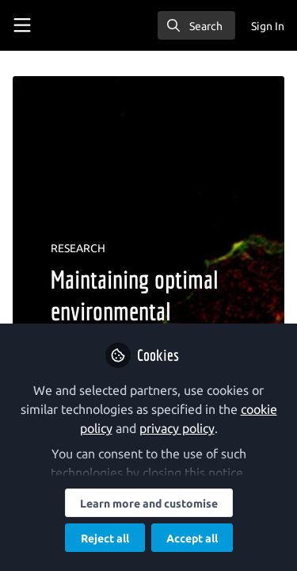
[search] (196, 25)
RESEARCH (78, 248)
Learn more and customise (149, 503)
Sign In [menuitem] (267, 26)
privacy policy (177, 428)
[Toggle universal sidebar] (22, 25)
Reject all (105, 538)
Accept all (192, 538)
